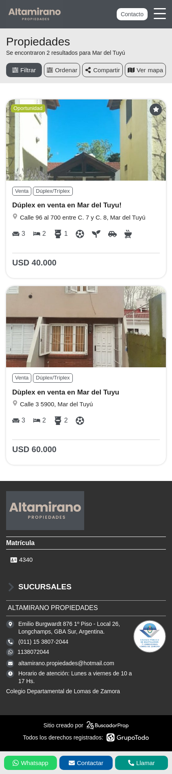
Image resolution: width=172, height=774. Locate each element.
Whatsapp (30, 762)
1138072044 (33, 652)
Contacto (132, 14)
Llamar (141, 762)
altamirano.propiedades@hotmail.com (66, 663)
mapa (145, 70)
